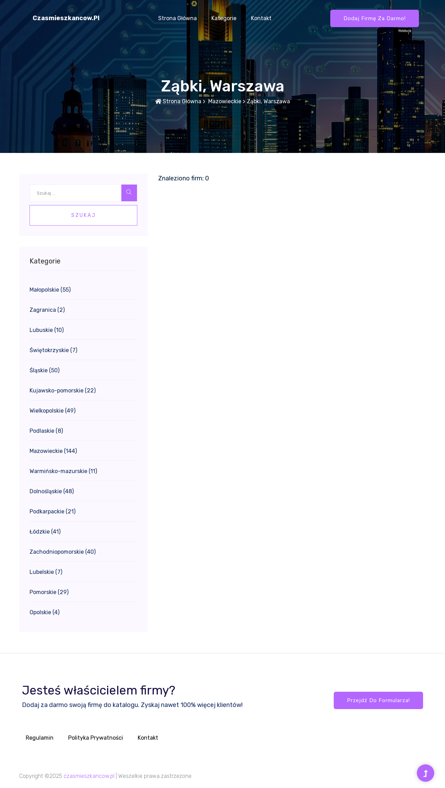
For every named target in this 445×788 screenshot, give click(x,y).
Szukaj (83, 215)
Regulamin (40, 737)
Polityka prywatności (95, 737)
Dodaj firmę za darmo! (374, 18)
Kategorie (223, 18)
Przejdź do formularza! (378, 700)
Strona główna (177, 18)
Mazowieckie (224, 101)
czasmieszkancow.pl (66, 18)
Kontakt (261, 18)
